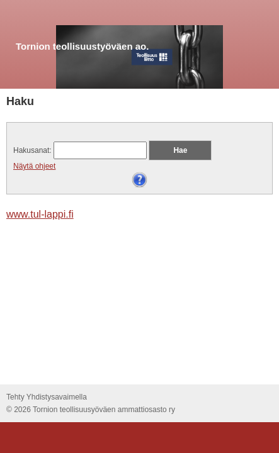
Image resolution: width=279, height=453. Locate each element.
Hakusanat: (32, 150)
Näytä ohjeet (34, 166)
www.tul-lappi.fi (40, 214)
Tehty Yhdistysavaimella (46, 397)
